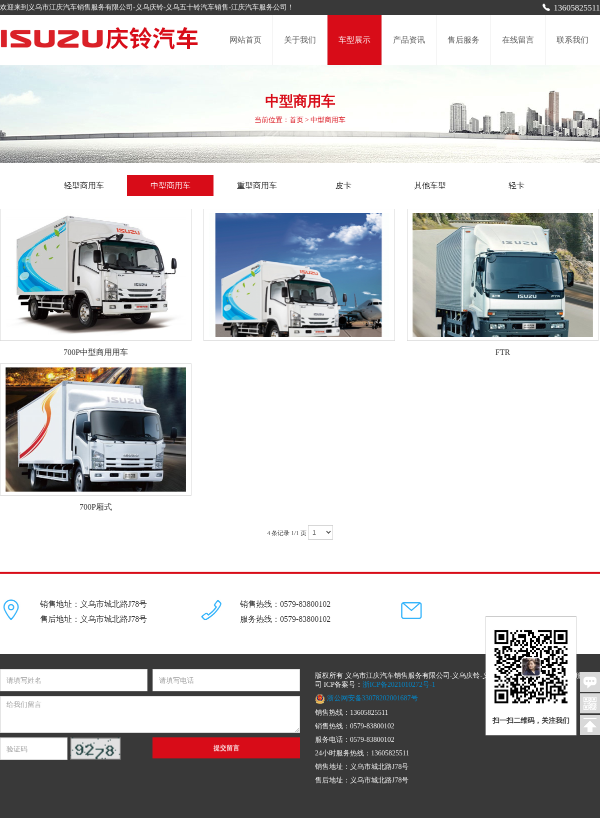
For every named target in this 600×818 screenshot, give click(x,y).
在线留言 (518, 40)
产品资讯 (409, 40)
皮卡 (344, 185)
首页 (297, 120)
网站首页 (246, 40)
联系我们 (572, 40)
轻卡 (516, 185)
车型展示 (354, 40)
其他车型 (430, 185)
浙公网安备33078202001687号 (366, 698)
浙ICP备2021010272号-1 (398, 684)
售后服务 (464, 40)
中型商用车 (170, 185)
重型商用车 (257, 185)
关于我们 (300, 40)
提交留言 (227, 747)
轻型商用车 (92, 185)
